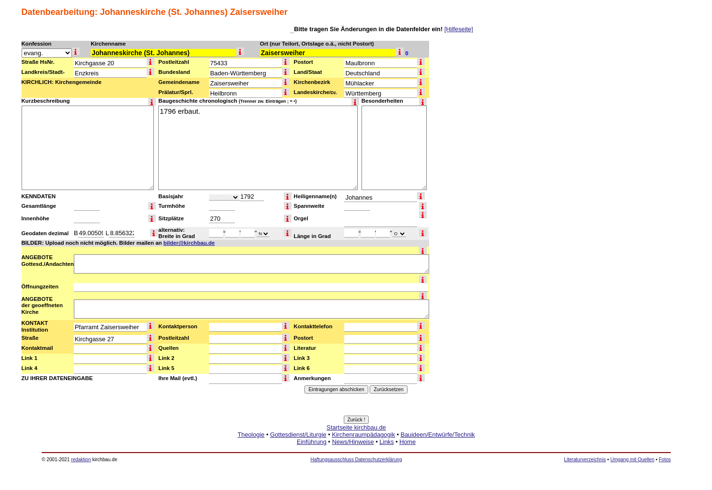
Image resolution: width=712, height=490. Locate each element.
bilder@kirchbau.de (189, 243)
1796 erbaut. (258, 148)
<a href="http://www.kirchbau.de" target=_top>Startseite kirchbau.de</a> (356, 445)
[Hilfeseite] (458, 29)
